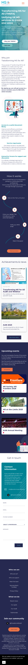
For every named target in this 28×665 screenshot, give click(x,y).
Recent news (14, 601)
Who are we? (14, 574)
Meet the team (14, 581)
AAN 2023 (7, 325)
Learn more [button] (20, 658)
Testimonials (14, 612)
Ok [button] (4, 662)
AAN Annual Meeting (12, 430)
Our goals (14, 605)
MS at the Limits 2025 (13, 409)
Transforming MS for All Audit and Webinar (14, 291)
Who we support (14, 577)
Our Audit (14, 608)
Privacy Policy (14, 591)
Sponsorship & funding (14, 586)
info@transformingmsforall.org (16, 489)
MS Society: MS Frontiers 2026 (10, 388)
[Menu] (23, 3)
